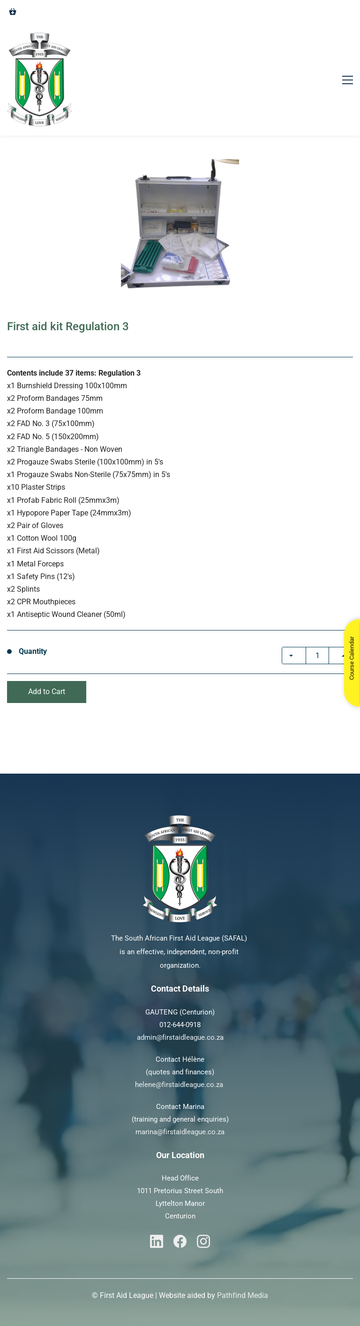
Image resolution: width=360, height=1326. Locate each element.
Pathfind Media (242, 1295)
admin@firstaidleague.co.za (180, 1037)
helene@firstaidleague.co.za (179, 1084)
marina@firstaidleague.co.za (180, 1132)
